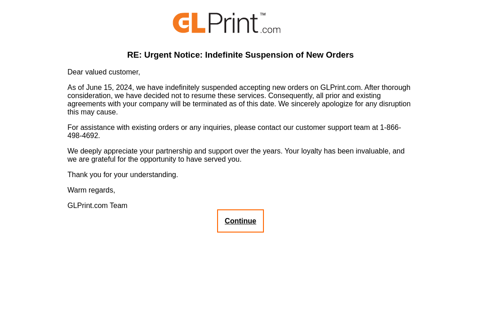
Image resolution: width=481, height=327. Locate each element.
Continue (240, 221)
